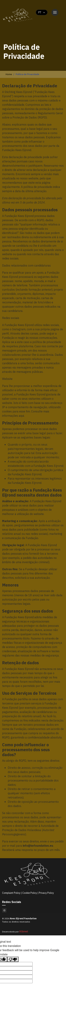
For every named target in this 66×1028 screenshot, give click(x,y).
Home (9, 74)
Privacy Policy (46, 892)
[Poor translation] (12, 959)
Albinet (23, 931)
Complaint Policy (11, 892)
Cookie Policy (29, 892)
